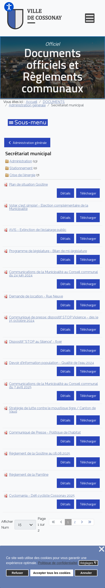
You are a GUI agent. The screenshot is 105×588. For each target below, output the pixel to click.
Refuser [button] (17, 573)
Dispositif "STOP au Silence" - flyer (35, 342)
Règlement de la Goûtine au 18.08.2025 (39, 453)
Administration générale (27, 142)
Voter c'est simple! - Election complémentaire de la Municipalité (48, 207)
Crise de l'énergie (22, 175)
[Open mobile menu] (89, 18)
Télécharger (88, 193)
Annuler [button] (86, 573)
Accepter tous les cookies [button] (51, 573)
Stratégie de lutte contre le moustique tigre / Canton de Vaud (52, 409)
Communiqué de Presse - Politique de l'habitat (45, 432)
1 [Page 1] (68, 522)
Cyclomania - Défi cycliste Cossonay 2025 (42, 496)
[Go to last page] (89, 522)
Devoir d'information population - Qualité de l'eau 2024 (51, 363)
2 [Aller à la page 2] (75, 522)
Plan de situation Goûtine (28, 184)
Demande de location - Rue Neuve (36, 296)
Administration (20, 161)
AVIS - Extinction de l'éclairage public (37, 230)
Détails (65, 193)
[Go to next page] (82, 522)
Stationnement (21, 168)
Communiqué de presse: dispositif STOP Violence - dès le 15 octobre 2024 (53, 319)
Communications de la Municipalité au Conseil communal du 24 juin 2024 (53, 273)
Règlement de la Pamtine (28, 475)
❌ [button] (102, 549)
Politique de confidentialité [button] (57, 563)
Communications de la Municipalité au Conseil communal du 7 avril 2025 (53, 385)
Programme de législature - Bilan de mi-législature (48, 251)
